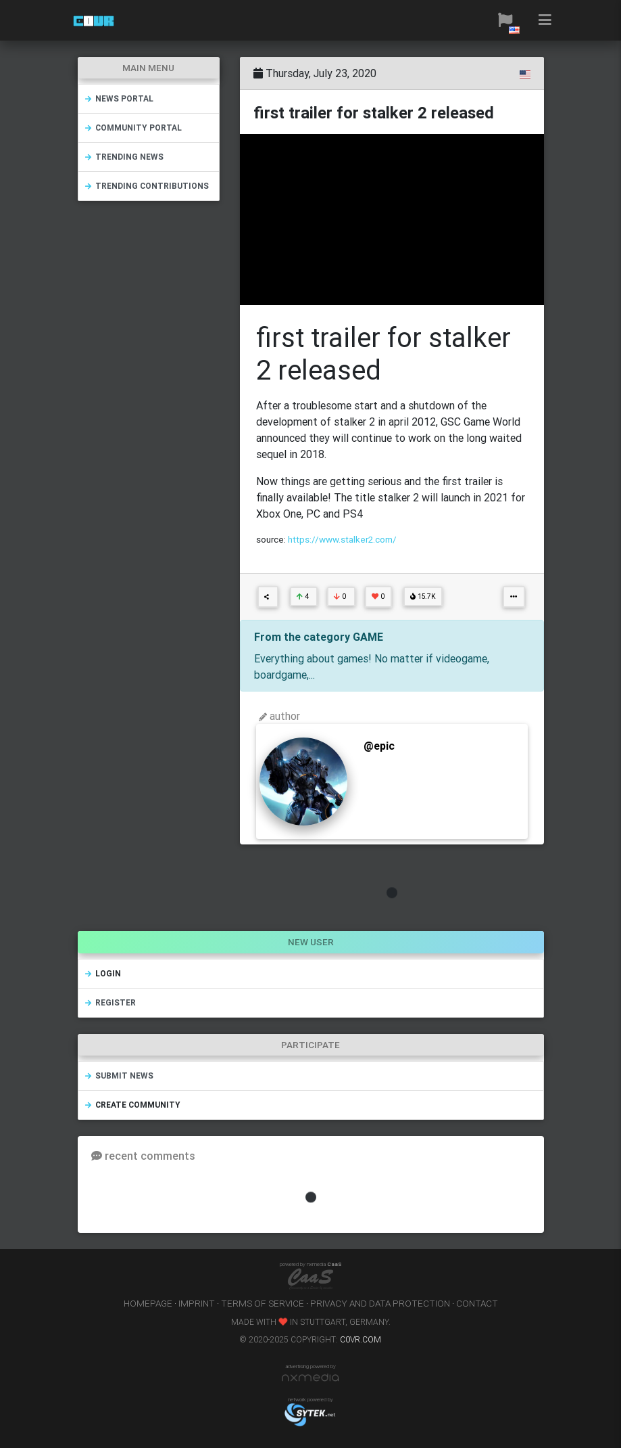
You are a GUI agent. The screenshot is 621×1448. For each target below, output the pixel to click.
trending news (124, 157)
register (110, 1002)
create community (132, 1105)
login (102, 973)
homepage (148, 1303)
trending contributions (146, 186)
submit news (118, 1075)
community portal (133, 127)
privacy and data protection (380, 1303)
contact (477, 1303)
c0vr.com (360, 1339)
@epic (379, 745)
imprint (196, 1303)
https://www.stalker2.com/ (342, 539)
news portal (118, 98)
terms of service (262, 1303)
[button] (505, 20)
